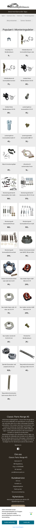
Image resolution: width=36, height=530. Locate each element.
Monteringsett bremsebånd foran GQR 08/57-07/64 (27, 224)
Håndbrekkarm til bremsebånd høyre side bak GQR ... (27, 52)
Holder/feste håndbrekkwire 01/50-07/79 (27, 81)
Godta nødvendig (9, 522)
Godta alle (27, 522)
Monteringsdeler (28, 16)
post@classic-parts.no (18, 472)
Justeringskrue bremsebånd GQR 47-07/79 (9, 138)
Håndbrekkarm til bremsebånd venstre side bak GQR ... (9, 81)
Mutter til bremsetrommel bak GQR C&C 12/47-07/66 (9, 281)
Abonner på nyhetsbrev (18, 506)
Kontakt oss (18, 483)
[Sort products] (26, 20)
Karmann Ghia (10, 16)
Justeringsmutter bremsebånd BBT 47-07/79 (27, 138)
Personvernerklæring (18, 492)
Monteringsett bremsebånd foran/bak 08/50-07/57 (9, 252)
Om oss (18, 480)
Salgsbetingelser (18, 486)
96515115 (19, 469)
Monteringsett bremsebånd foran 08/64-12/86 (9, 224)
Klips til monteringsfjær (9, 164)
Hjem (3, 15)
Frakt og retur (18, 489)
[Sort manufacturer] (12, 20)
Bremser (19, 16)
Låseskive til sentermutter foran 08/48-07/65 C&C (27, 166)
